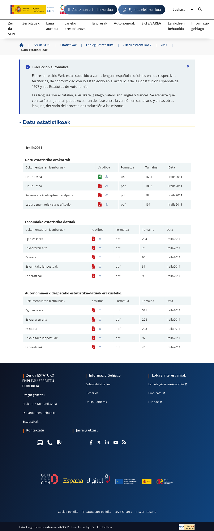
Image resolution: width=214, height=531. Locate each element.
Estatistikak (30, 422)
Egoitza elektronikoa (145, 9)
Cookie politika (68, 512)
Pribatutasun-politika (96, 512)
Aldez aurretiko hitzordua (92, 9)
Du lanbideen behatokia (39, 413)
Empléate (155, 393)
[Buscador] (200, 9)
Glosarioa (92, 393)
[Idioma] (183, 9)
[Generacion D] (107, 478)
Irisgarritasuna (146, 512)
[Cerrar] (188, 66)
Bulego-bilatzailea (98, 384)
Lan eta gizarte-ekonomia (166, 384)
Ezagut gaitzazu (34, 395)
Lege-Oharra (123, 512)
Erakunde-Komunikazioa (40, 404)
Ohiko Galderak (96, 402)
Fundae (153, 402)
